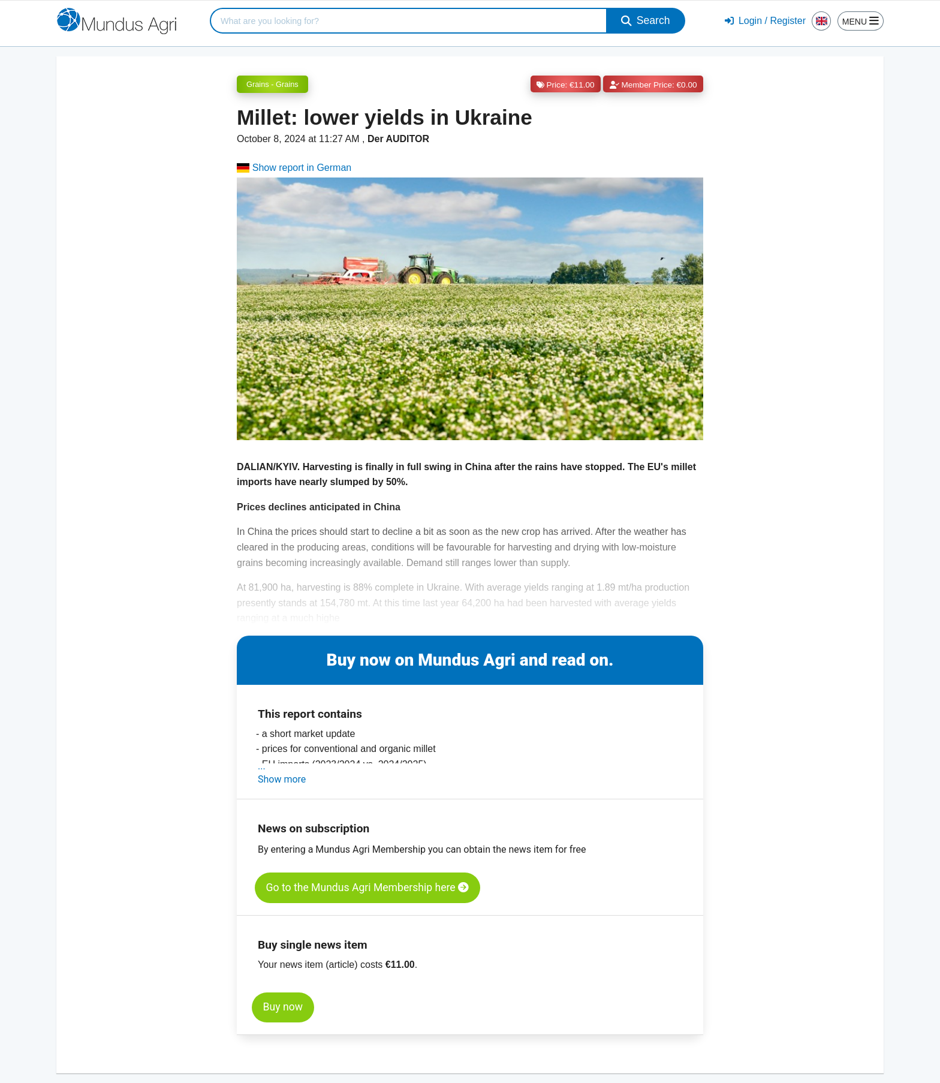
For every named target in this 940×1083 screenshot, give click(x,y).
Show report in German (294, 168)
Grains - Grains (272, 84)
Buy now (283, 1007)
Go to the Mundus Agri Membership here (367, 888)
